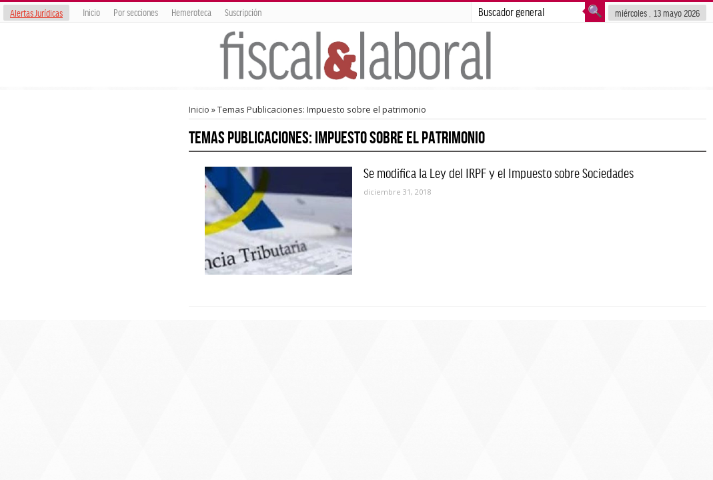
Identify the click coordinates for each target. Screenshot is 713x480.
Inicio (91, 12)
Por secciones (135, 12)
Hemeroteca (191, 12)
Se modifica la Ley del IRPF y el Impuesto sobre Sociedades (499, 172)
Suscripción (243, 12)
